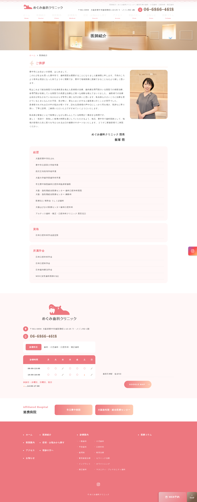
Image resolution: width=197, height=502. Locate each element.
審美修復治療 (85, 458)
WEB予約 (172, 497)
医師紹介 (41, 16)
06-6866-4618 (43, 336)
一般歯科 (83, 441)
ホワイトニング (103, 464)
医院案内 (56, 16)
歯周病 (82, 452)
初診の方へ (134, 16)
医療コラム (168, 16)
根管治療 (100, 452)
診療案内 (72, 16)
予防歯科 (83, 447)
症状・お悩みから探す (95, 16)
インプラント (85, 464)
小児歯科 (100, 441)
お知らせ (151, 16)
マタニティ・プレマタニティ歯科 (111, 469)
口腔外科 (100, 447)
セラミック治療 (103, 458)
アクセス (117, 16)
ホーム (26, 16)
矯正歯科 (83, 469)
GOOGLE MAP (137, 384)
